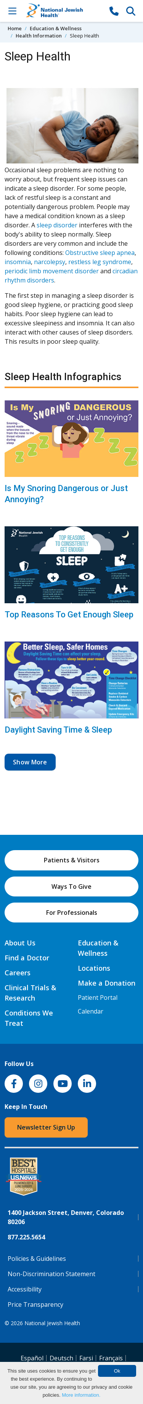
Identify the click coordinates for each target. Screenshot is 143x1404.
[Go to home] (63, 11)
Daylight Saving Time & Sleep (58, 730)
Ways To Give (71, 886)
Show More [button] (30, 762)
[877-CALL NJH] (114, 10)
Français (111, 1358)
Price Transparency (35, 1304)
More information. (81, 1395)
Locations (94, 968)
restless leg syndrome (99, 262)
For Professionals (71, 912)
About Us (20, 942)
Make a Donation (106, 983)
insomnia (18, 262)
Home (15, 28)
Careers (18, 972)
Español (32, 1358)
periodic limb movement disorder (52, 271)
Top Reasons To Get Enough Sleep (69, 614)
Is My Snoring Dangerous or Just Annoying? (66, 493)
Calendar (90, 1011)
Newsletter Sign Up (46, 1127)
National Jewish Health (52, 1323)
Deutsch (61, 1358)
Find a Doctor (27, 957)
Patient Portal (97, 997)
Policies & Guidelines (37, 1258)
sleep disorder (57, 225)
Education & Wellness (56, 28)
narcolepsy (49, 262)
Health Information (39, 35)
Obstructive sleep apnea (100, 252)
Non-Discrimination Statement (51, 1274)
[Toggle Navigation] (12, 10)
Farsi (86, 1358)
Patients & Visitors (72, 860)
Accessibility (25, 1289)
